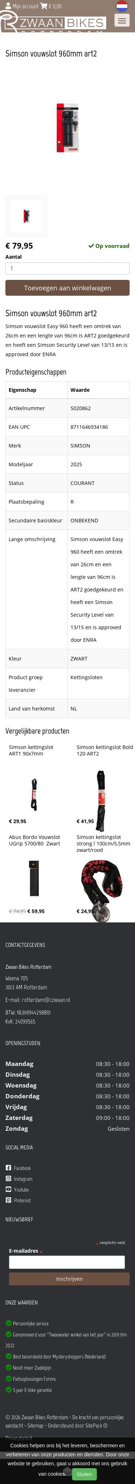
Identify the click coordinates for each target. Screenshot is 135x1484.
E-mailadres (25, 1250)
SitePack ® (96, 1425)
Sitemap (35, 1425)
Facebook (18, 1168)
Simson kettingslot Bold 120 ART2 (106, 750)
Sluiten (84, 1474)
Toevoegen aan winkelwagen (67, 287)
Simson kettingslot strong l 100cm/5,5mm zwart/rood (104, 843)
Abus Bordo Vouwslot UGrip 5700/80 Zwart (35, 840)
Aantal (13, 256)
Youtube (17, 1189)
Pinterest (18, 1200)
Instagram (19, 1178)
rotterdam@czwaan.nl (46, 999)
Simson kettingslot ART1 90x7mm (32, 750)
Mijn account (22, 6)
